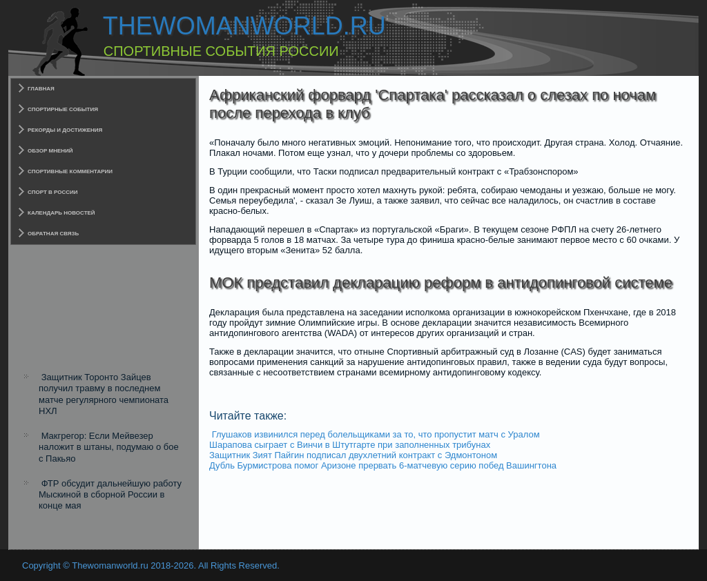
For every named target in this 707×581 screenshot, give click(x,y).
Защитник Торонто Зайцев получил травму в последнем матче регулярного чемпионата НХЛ (103, 394)
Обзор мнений (50, 151)
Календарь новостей (61, 213)
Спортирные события (63, 109)
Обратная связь (53, 233)
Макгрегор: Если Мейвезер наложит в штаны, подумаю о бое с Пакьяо (109, 447)
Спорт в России (53, 192)
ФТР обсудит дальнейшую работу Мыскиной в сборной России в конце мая (110, 494)
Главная (41, 89)
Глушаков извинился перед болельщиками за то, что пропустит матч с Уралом (376, 434)
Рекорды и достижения (65, 130)
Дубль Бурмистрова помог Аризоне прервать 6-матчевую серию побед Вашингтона (382, 465)
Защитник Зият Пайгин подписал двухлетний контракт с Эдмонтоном (353, 455)
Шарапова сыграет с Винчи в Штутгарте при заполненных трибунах (349, 445)
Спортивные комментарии (70, 171)
